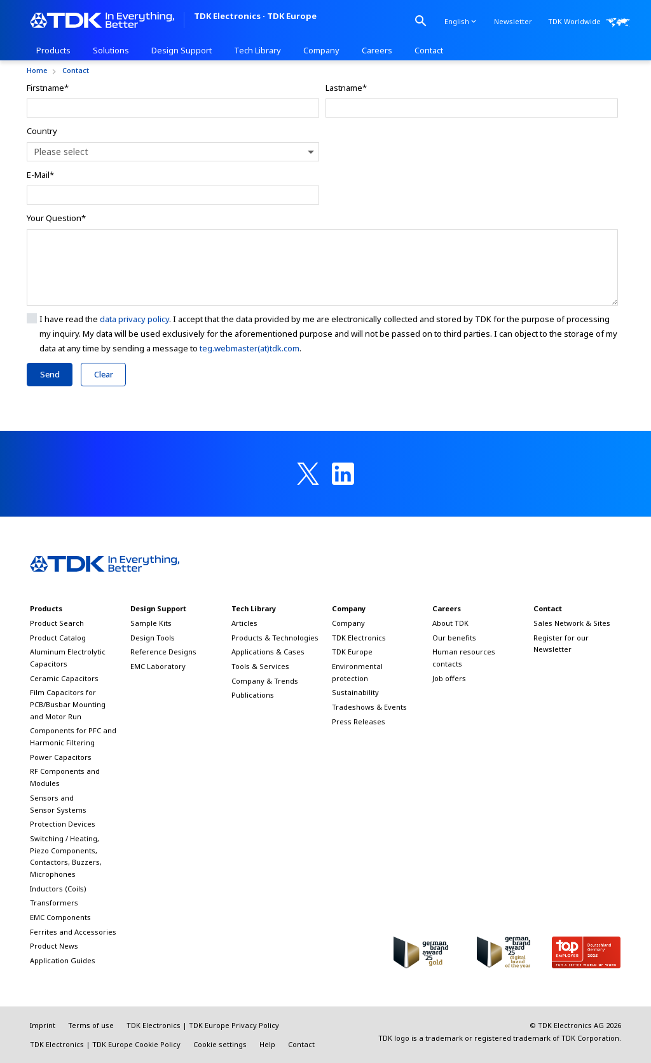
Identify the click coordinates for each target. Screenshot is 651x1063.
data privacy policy (134, 319)
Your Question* (56, 218)
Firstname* (48, 87)
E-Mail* (40, 174)
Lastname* (346, 87)
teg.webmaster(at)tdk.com (249, 348)
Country (42, 131)
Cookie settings (220, 1044)
